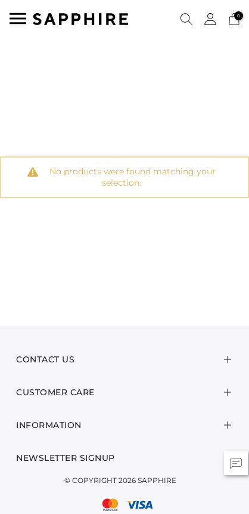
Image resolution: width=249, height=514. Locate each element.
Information (49, 425)
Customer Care (55, 392)
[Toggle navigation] (18, 18)
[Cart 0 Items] (234, 18)
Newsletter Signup (65, 458)
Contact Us (45, 359)
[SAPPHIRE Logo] (80, 18)
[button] (186, 18)
